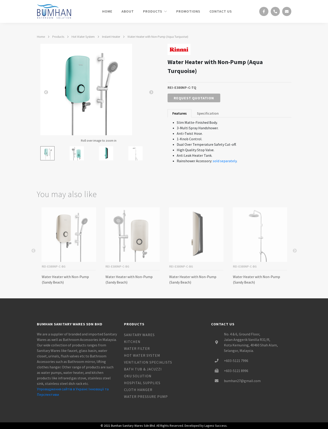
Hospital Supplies (142, 382)
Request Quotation (194, 98)
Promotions (188, 11)
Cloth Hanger (138, 389)
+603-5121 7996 (236, 360)
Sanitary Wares (139, 334)
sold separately (225, 161)
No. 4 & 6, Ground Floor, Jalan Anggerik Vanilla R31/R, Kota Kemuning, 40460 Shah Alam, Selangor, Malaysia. (251, 342)
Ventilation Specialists (148, 362)
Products (155, 11)
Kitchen (132, 341)
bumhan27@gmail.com (242, 380)
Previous (33, 266)
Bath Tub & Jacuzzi (143, 369)
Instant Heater (111, 37)
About (127, 11)
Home (107, 11)
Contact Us (220, 11)
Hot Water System (83, 37)
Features (179, 113)
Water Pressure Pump (146, 396)
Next (294, 266)
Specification (208, 113)
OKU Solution (138, 376)
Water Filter (137, 348)
